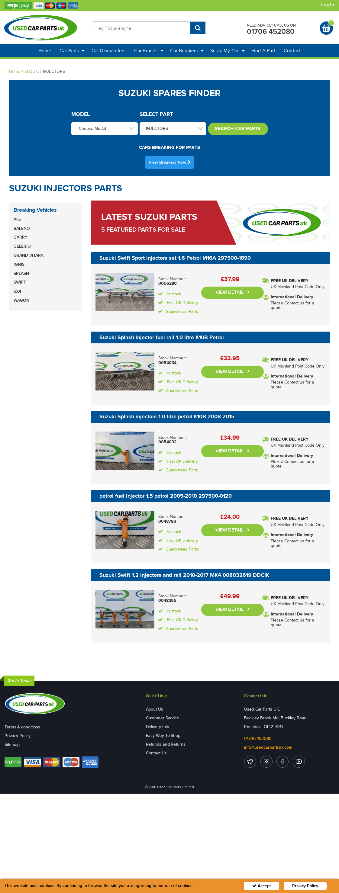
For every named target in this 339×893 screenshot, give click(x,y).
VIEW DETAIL (232, 292)
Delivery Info (158, 726)
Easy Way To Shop (163, 735)
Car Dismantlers (109, 50)
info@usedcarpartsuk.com (268, 747)
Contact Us (156, 753)
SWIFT (20, 282)
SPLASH (21, 273)
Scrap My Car (227, 50)
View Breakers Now (169, 162)
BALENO (22, 228)
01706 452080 (271, 31)
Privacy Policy (18, 735)
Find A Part (263, 50)
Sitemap (12, 744)
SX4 (17, 291)
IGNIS (19, 264)
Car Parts (72, 50)
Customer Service (162, 718)
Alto (17, 219)
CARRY (20, 237)
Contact (292, 50)
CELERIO (22, 246)
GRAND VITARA (29, 255)
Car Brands (148, 50)
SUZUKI (31, 71)
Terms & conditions (22, 727)
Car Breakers (187, 50)
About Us (154, 709)
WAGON (21, 300)
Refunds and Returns (166, 744)
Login (327, 5)
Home (44, 50)
